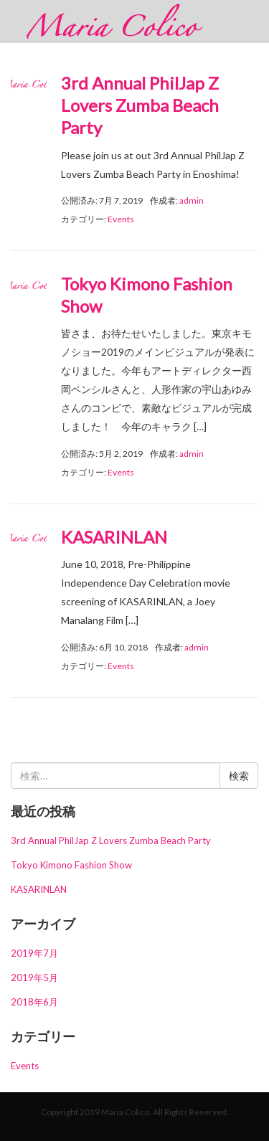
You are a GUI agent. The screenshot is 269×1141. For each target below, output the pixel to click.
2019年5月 (34, 977)
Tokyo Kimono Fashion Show (71, 865)
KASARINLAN (114, 536)
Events (121, 219)
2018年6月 (34, 1002)
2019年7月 (34, 953)
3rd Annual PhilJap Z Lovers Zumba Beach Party (140, 105)
